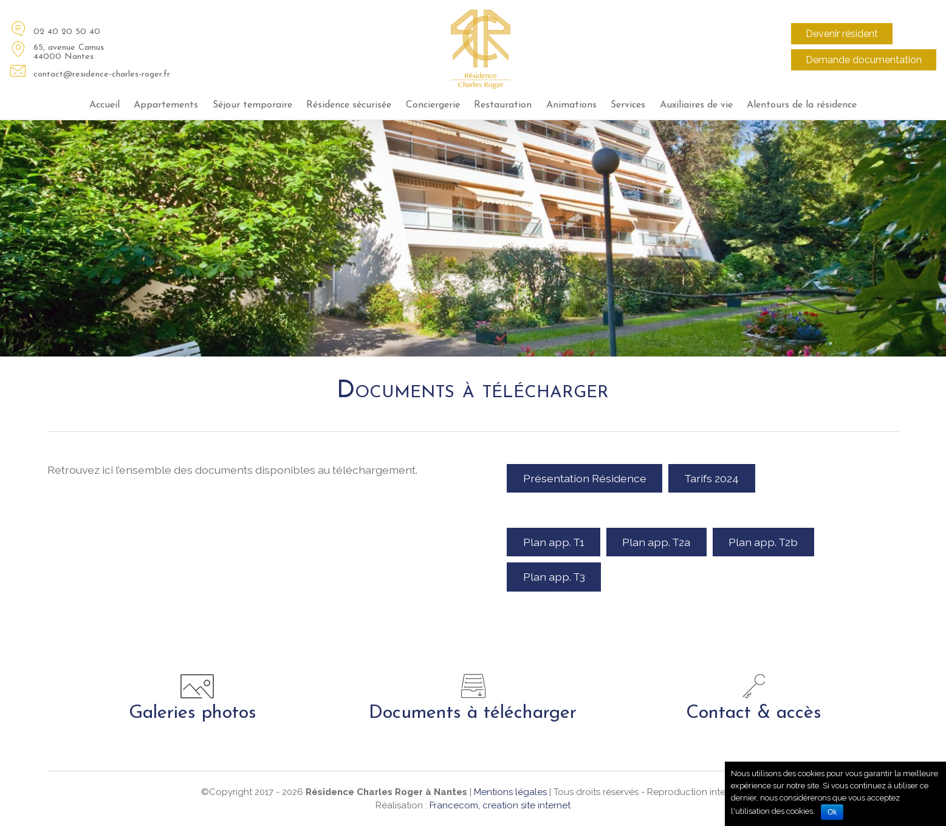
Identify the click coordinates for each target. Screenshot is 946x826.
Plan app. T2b (763, 542)
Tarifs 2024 (711, 478)
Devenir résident (842, 33)
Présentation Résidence (584, 478)
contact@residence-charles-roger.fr (101, 74)
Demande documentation (864, 60)
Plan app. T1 (553, 542)
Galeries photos (192, 713)
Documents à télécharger (473, 713)
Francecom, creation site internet (500, 805)
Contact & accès (753, 713)
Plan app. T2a (656, 542)
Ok (832, 812)
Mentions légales (510, 792)
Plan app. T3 (554, 576)
